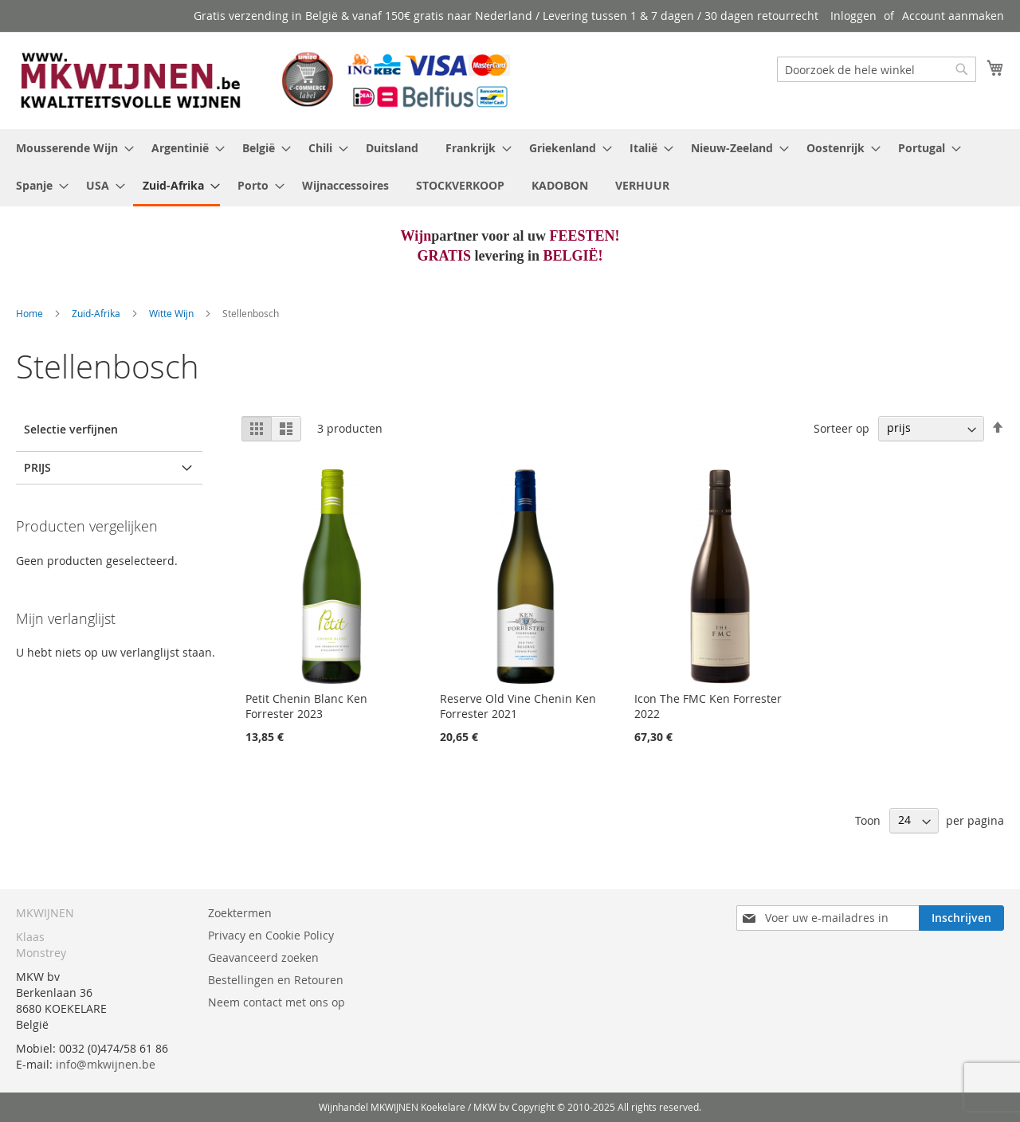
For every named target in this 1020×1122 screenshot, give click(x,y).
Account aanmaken (953, 15)
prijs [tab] (37, 467)
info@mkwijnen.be (105, 1064)
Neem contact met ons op (276, 1002)
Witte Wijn (172, 313)
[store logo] (263, 79)
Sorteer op (841, 427)
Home (30, 313)
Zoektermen (240, 912)
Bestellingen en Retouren (275, 979)
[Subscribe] (961, 918)
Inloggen (853, 15)
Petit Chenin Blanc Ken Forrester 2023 (306, 706)
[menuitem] (70, 148)
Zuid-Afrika (97, 313)
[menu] (510, 167)
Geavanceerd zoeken (263, 957)
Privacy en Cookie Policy (271, 935)
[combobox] (876, 69)
